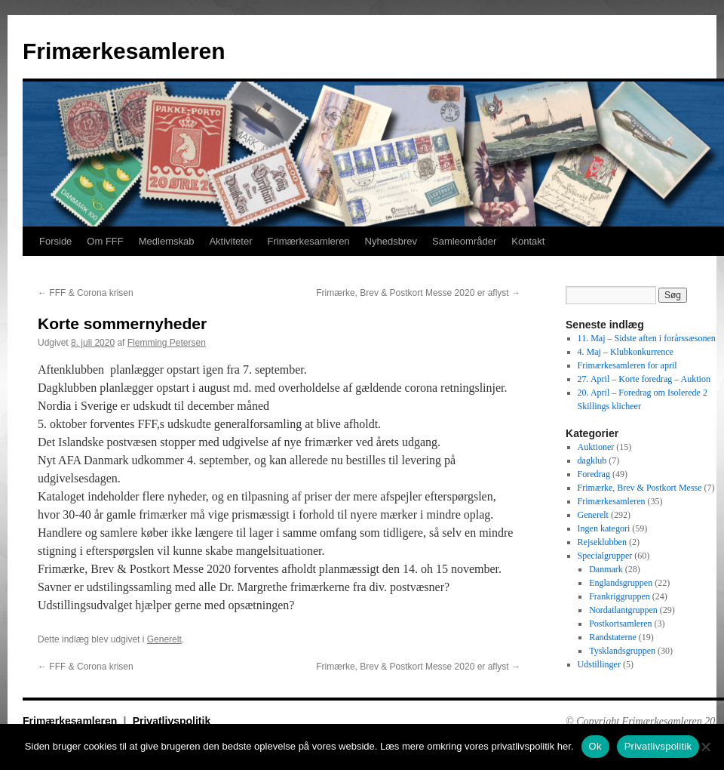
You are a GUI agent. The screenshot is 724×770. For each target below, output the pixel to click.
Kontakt (528, 241)
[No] (705, 746)
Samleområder (464, 241)
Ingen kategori (604, 528)
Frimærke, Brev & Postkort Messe (640, 487)
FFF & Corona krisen (85, 293)
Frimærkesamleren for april (627, 365)
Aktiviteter (230, 241)
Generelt (164, 639)
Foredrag (594, 474)
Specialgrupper (605, 555)
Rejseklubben (602, 542)
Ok (595, 746)
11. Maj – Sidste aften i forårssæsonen (647, 338)
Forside (55, 241)
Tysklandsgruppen (622, 650)
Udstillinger (599, 664)
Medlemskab (167, 241)
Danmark (606, 569)
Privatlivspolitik (171, 721)
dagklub (592, 460)
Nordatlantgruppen (623, 610)
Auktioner (596, 447)
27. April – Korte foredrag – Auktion (644, 379)
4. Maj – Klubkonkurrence (625, 351)
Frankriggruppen (619, 596)
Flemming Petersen (166, 342)
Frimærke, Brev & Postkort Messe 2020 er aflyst (418, 293)
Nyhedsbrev (391, 241)
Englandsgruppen (620, 583)
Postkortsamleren (620, 623)
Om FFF (105, 241)
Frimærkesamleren (124, 50)
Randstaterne (613, 637)
